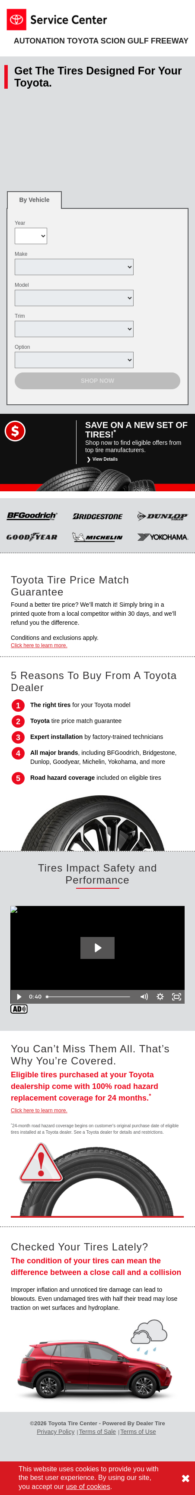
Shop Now (98, 380)
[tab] (34, 200)
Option (22, 347)
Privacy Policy (55, 1431)
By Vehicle (34, 202)
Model (22, 285)
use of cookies (88, 1486)
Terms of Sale (97, 1431)
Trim (20, 316)
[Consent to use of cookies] (185, 1478)
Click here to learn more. (39, 645)
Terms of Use (138, 1431)
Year (20, 223)
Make (21, 254)
